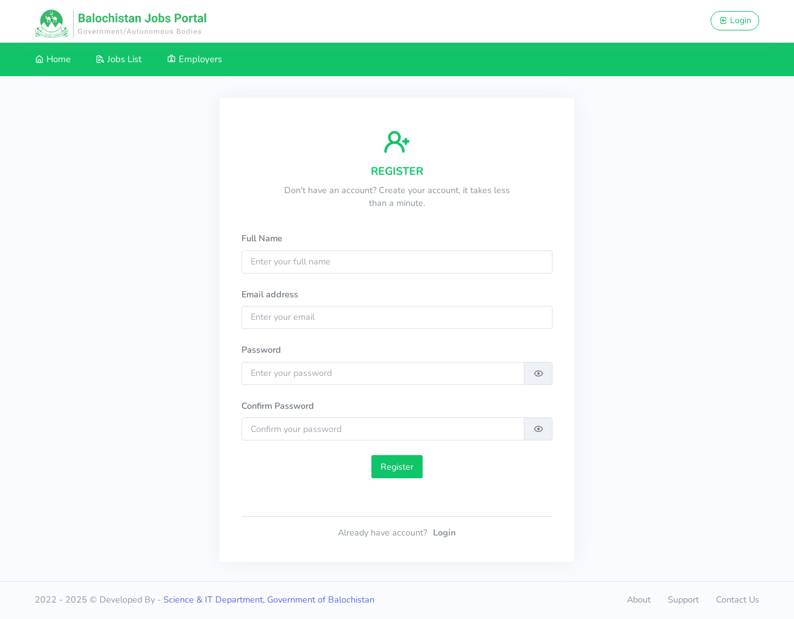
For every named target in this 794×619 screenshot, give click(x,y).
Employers (194, 59)
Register (397, 467)
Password (261, 350)
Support (683, 599)
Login (735, 20)
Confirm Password (277, 406)
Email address (269, 294)
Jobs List (118, 59)
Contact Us (737, 599)
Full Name (261, 238)
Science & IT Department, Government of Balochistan (268, 599)
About (639, 599)
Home (53, 59)
